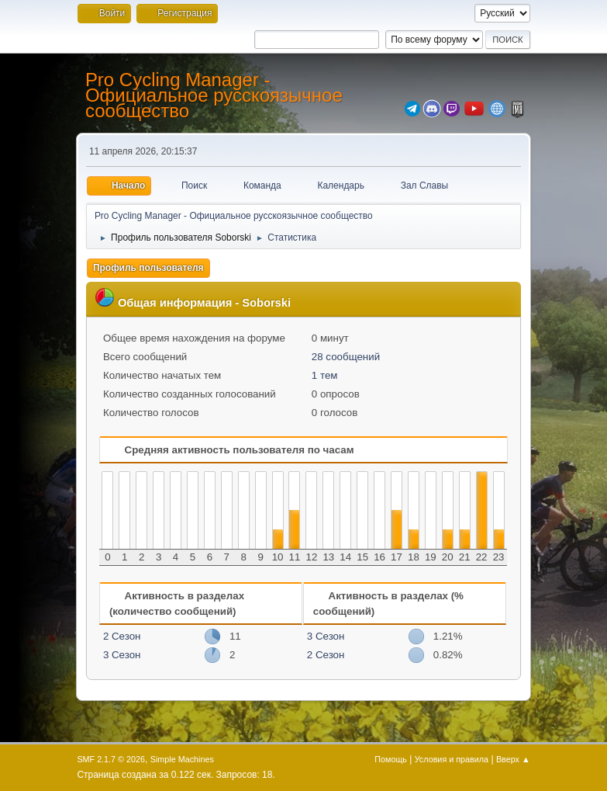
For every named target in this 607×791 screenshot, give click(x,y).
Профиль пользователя (148, 267)
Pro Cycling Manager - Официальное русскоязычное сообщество (214, 95)
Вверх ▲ (513, 759)
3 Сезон (122, 655)
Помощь (390, 759)
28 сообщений (346, 357)
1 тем (325, 375)
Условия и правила (451, 759)
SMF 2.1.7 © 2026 (111, 759)
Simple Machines (182, 759)
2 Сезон (122, 636)
